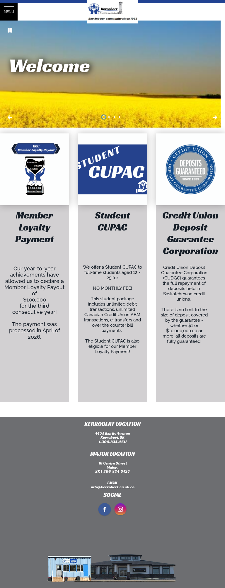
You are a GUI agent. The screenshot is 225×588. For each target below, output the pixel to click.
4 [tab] (120, 117)
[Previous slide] (215, 117)
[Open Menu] (9, 12)
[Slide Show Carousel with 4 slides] (112, 74)
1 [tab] (104, 117)
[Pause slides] (10, 30)
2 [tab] (110, 117)
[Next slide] (10, 117)
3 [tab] (115, 117)
